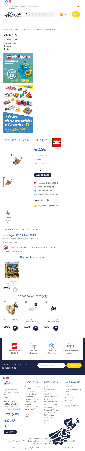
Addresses (69, 397)
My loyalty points (71, 406)
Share (42, 200)
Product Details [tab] (30, 229)
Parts (27, 414)
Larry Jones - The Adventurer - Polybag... (12, 283)
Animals (10, 35)
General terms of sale (31, 441)
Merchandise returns (73, 389)
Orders (67, 392)
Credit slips (69, 395)
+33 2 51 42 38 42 (11, 420)
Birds (6, 49)
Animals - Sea (10, 43)
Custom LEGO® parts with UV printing (31, 409)
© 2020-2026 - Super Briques (43, 444)
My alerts (68, 403)
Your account (72, 382)
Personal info (70, 386)
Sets (26, 417)
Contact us (12, 8)
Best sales (29, 397)
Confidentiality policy (49, 441)
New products (30, 394)
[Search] (40, 14)
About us (47, 394)
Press (46, 423)
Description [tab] (11, 229)
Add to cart (42, 175)
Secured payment (51, 397)
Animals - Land (10, 40)
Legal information (14, 441)
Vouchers (68, 400)
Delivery (47, 386)
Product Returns (50, 405)
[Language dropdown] (79, 6)
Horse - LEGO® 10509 (11, 320)
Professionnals (33, 6)
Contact (10, 432)
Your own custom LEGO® (17, 6)
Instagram (10, 1)
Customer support (51, 407)
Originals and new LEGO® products (41, 439)
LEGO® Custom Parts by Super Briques (31, 402)
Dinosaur (8, 46)
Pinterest (47, 200)
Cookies (73, 441)
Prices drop (29, 391)
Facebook (6, 1)
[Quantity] (36, 169)
